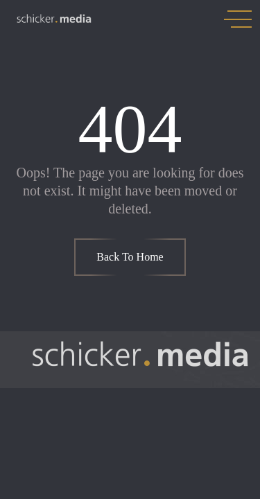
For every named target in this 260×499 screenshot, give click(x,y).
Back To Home (129, 257)
